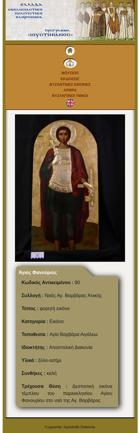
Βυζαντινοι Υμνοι (70, 95)
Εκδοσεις (69, 79)
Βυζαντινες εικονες (70, 84)
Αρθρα (70, 90)
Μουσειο (70, 73)
